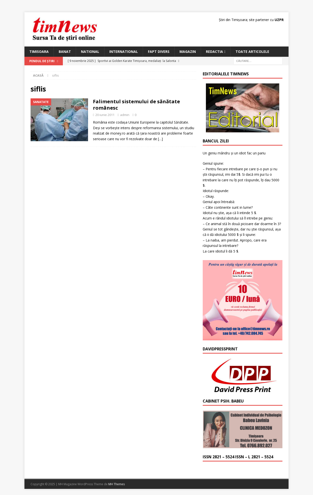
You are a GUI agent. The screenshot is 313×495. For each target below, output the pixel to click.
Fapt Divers (158, 51)
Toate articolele (252, 51)
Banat (65, 51)
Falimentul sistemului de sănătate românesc (136, 104)
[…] (160, 139)
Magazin (187, 51)
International (123, 51)
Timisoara (39, 51)
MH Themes (116, 484)
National (90, 51)
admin (124, 115)
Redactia (214, 51)
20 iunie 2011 (104, 115)
